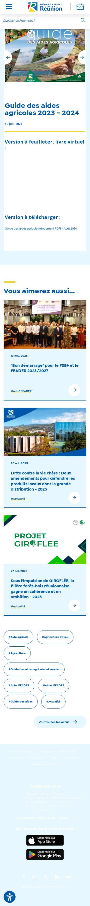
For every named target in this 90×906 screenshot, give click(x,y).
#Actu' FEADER (21, 391)
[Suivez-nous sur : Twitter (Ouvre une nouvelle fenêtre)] (45, 877)
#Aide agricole (18, 637)
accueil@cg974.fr (45, 810)
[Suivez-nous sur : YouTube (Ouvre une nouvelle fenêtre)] (68, 877)
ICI (67, 887)
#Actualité (18, 499)
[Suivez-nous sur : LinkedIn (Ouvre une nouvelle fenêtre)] (57, 877)
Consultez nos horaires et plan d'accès (42, 818)
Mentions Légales (22, 751)
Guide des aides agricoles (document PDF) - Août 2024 (41, 229)
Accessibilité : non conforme (26, 758)
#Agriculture (17, 653)
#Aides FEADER (53, 685)
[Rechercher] (83, 20)
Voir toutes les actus (54, 722)
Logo (54, 758)
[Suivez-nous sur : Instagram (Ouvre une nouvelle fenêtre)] (34, 877)
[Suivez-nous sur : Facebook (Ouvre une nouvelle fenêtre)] (24, 877)
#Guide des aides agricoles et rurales (34, 669)
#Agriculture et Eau (55, 637)
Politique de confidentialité (57, 751)
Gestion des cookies (45, 764)
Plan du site (70, 758)
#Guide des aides (21, 702)
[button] (81, 57)
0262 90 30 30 (39, 802)
